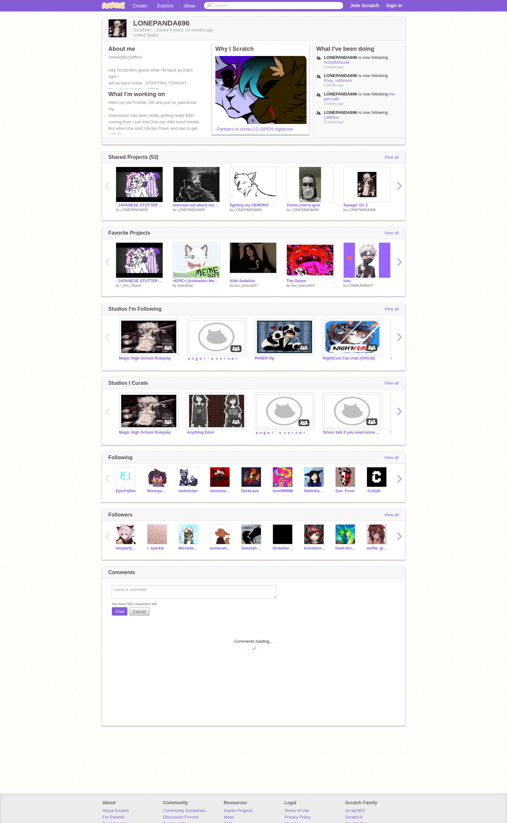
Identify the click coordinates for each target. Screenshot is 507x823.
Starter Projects (238, 810)
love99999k (283, 491)
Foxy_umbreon (338, 80)
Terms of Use (297, 810)
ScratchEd (354, 810)
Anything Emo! (200, 432)
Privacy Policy (298, 817)
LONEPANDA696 (134, 210)
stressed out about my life (196, 205)
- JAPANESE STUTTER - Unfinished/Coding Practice (139, 281)
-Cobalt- (374, 491)
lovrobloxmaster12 (315, 548)
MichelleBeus (189, 548)
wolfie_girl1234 (377, 548)
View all (391, 157)
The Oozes (296, 281)
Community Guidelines (184, 810)
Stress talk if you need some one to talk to (352, 432)
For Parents (113, 817)
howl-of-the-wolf (346, 548)
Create (140, 5)
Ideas (190, 5)
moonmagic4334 (221, 491)
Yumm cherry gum (303, 205)
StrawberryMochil (283, 548)
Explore (165, 5)
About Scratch (115, 810)
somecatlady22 (221, 548)
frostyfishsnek (337, 62)
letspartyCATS (126, 548)
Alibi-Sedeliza (242, 281)
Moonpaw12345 (158, 491)
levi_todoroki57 (246, 285)
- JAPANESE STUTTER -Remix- (139, 205)
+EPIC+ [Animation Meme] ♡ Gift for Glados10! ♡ (196, 281)
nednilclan (186, 285)
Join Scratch (364, 5)
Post (119, 611)
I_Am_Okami (131, 285)
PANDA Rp (265, 358)
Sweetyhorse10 (252, 548)
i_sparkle (155, 548)
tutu (347, 281)
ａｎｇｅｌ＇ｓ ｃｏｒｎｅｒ (212, 358)
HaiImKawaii (315, 491)
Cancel (139, 611)
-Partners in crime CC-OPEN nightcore (254, 129)
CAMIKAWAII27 (360, 285)
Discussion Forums (181, 817)
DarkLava (250, 491)
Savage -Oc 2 (355, 205)
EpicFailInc (126, 491)
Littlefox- (332, 117)
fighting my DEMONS (249, 205)
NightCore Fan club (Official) (349, 358)
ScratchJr (354, 817)
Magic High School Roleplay (145, 358)
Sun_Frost (344, 491)
